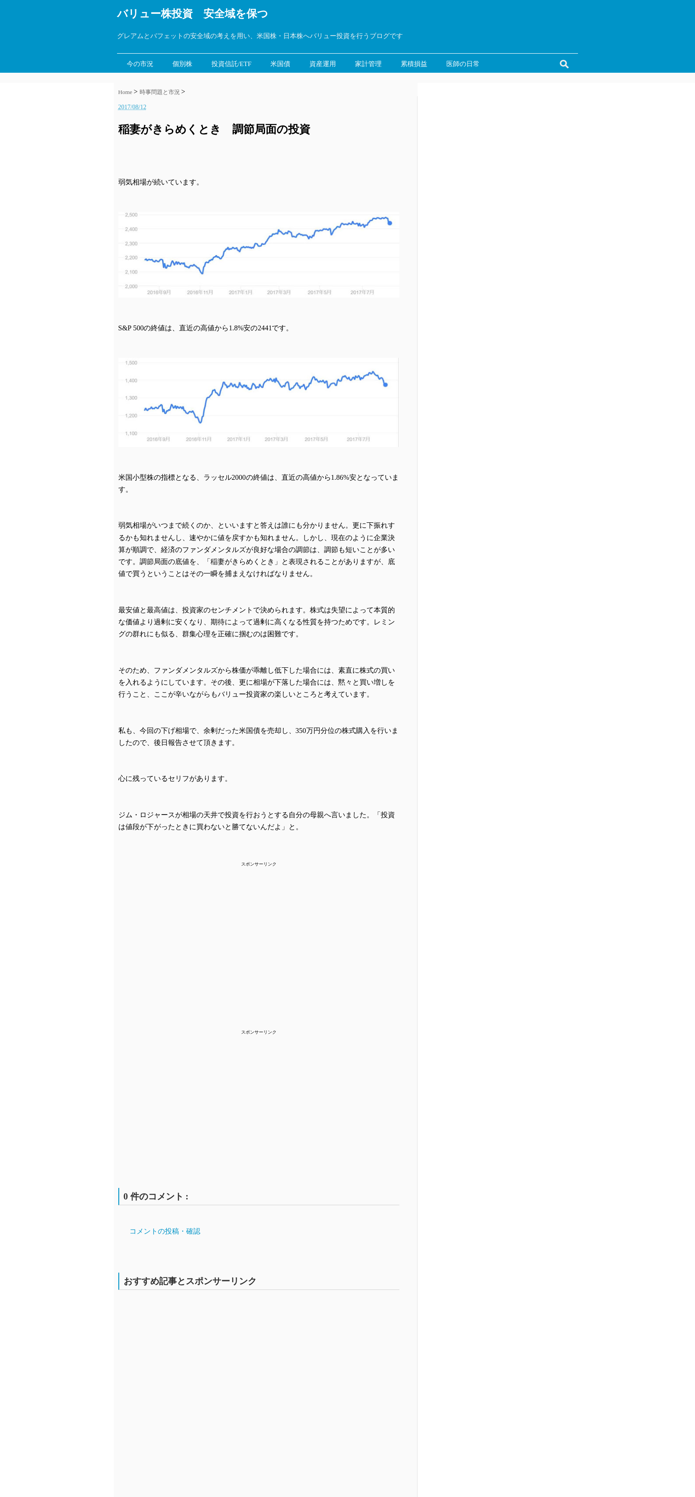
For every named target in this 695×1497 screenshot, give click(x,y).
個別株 (182, 63)
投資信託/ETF (231, 63)
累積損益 (414, 63)
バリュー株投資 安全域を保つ (192, 14)
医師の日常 (463, 63)
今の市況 (140, 63)
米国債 (280, 63)
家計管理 (368, 63)
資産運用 (322, 63)
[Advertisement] (258, 931)
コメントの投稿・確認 (164, 1231)
